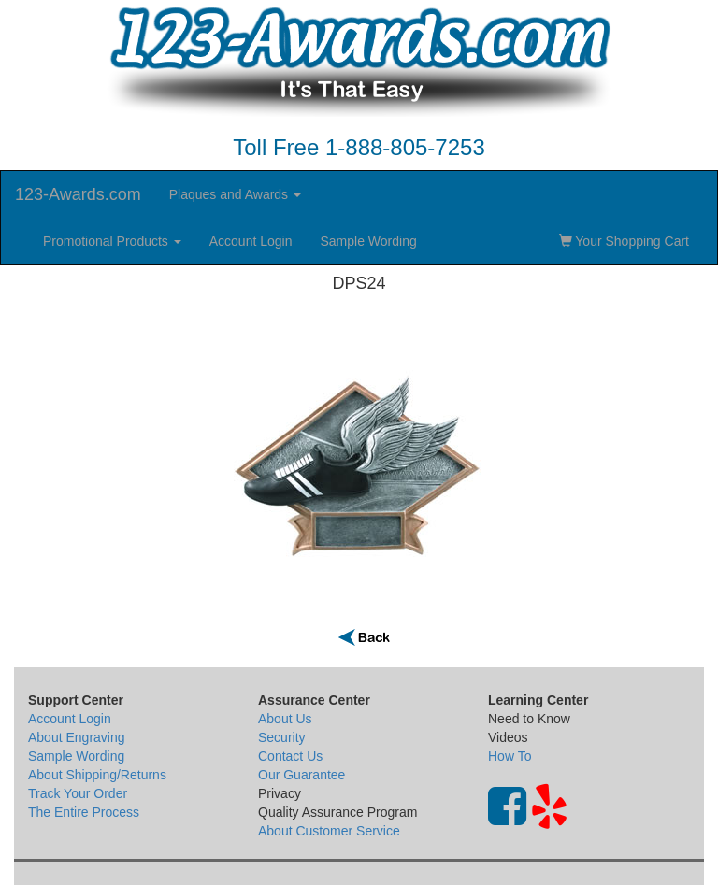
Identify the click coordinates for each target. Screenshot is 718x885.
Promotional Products (112, 241)
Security (282, 737)
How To (509, 756)
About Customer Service (329, 830)
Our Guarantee (301, 774)
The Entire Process (83, 812)
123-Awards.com (78, 194)
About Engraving (76, 737)
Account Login (251, 241)
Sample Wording (368, 241)
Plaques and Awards (235, 194)
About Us (285, 718)
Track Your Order (77, 793)
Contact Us (290, 756)
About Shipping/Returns (97, 774)
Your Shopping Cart (624, 241)
